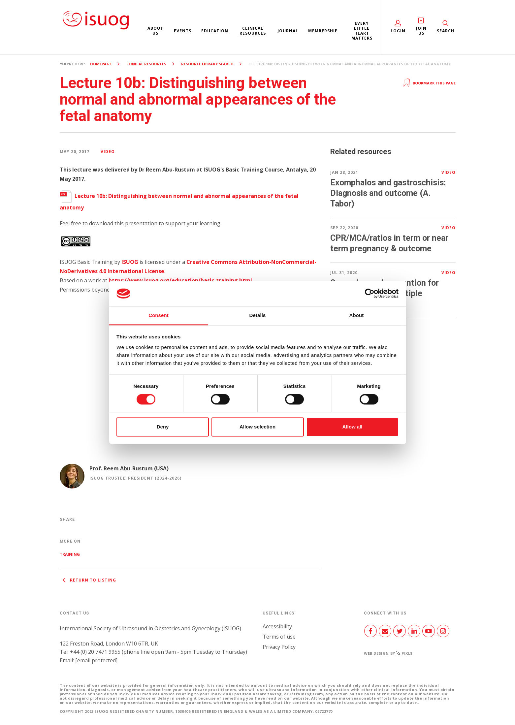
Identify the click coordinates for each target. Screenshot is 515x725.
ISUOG (129, 262)
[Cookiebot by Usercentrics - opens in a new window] (370, 294)
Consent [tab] (158, 315)
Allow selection (257, 426)
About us (155, 31)
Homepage (101, 63)
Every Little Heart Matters (361, 31)
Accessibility (277, 626)
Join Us (421, 31)
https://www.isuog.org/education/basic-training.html (180, 280)
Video (108, 151)
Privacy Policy (279, 646)
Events (182, 30)
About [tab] (356, 315)
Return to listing (88, 580)
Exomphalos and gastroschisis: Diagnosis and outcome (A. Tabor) (388, 193)
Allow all (352, 426)
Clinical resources (253, 31)
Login (398, 30)
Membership (323, 30)
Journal (287, 30)
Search (445, 30)
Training (70, 554)
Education (214, 30)
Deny (163, 426)
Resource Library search (207, 63)
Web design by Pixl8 (388, 653)
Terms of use (279, 636)
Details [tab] (257, 315)
